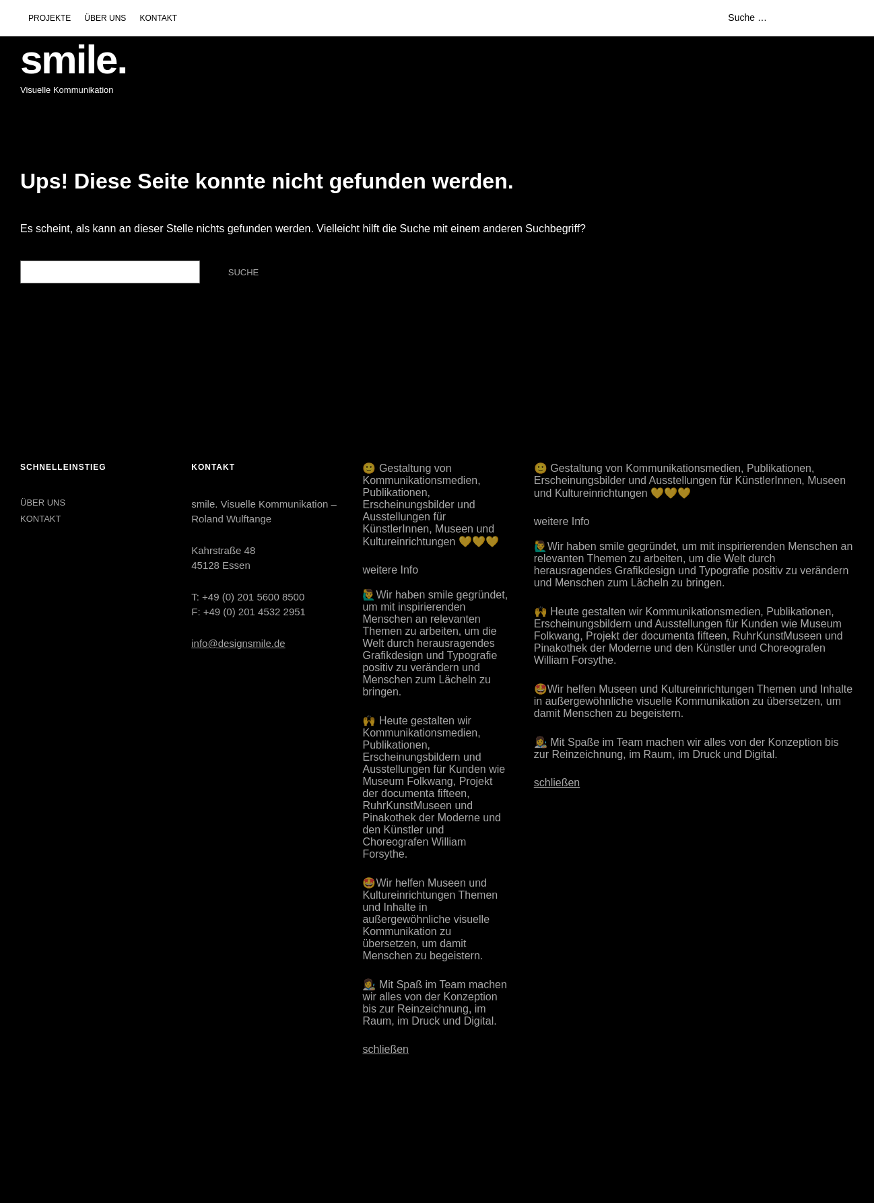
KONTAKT (158, 18)
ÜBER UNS (105, 18)
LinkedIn (65, 1133)
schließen (385, 1049)
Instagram (31, 1133)
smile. (73, 59)
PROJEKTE (49, 18)
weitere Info (390, 570)
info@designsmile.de (238, 643)
